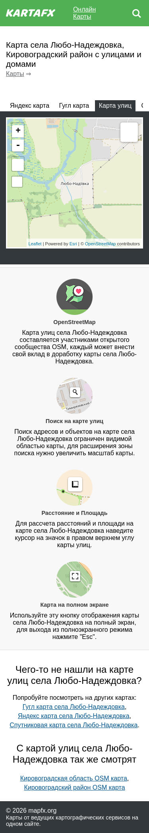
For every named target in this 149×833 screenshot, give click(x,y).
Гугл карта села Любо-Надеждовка (74, 706)
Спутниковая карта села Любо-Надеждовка (73, 725)
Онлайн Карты (84, 13)
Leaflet (35, 243)
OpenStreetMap (100, 243)
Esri (73, 243)
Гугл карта (74, 105)
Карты (15, 73)
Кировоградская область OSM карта (73, 778)
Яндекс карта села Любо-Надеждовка (74, 716)
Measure (129, 133)
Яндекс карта (29, 105)
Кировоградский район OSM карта (74, 787)
